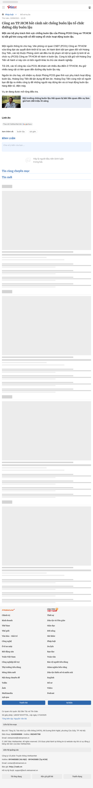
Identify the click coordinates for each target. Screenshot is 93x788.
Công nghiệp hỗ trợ (10, 662)
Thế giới (5, 631)
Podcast (50, 693)
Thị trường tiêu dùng (11, 667)
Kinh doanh (7, 620)
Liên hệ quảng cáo (11, 750)
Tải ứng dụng (16, 776)
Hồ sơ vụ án (25, 14)
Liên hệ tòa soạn (10, 724)
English (50, 677)
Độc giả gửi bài (47, 776)
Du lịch (50, 646)
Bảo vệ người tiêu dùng (57, 662)
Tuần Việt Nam (8, 657)
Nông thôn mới (9, 672)
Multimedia (7, 693)
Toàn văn (51, 657)
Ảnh (4, 688)
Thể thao (6, 625)
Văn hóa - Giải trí (10, 636)
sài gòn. (33, 131)
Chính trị (6, 615)
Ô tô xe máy (7, 646)
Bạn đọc (50, 651)
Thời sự (50, 615)
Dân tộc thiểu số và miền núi (60, 672)
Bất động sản (8, 651)
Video (49, 688)
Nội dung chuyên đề (11, 677)
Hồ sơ (49, 683)
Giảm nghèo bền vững (57, 667)
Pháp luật (9, 14)
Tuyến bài (23, 703)
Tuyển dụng (77, 776)
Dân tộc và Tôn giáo (56, 620)
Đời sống (51, 631)
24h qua (5, 697)
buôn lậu (21, 131)
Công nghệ (7, 641)
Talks (4, 683)
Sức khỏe (51, 636)
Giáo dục (51, 625)
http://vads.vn (15, 766)
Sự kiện (69, 703)
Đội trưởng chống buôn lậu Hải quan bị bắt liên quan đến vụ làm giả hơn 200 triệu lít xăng (56, 99)
